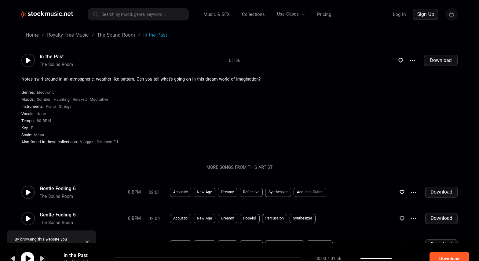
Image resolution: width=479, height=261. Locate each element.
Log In (399, 14)
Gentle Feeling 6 (58, 188)
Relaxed (80, 99)
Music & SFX (216, 14)
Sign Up (425, 14)
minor (39, 134)
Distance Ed (107, 142)
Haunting (62, 99)
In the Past (52, 56)
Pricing (324, 14)
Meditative (99, 99)
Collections (253, 14)
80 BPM (44, 120)
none (41, 113)
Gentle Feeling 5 (58, 214)
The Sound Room (56, 64)
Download (441, 60)
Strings (65, 106)
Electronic (45, 92)
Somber (43, 99)
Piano (51, 106)
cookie (41, 244)
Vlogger (87, 142)
